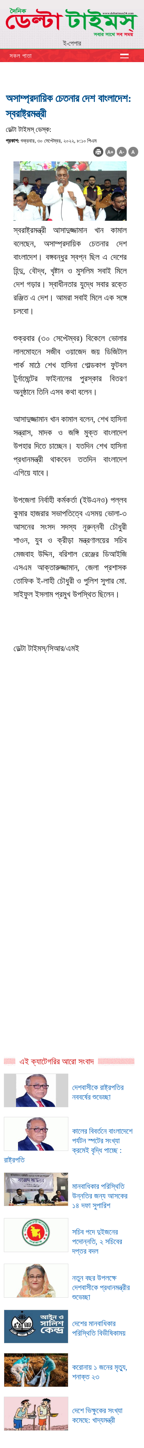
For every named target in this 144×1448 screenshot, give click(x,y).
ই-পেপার (72, 43)
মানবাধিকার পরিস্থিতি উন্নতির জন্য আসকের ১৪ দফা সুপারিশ (99, 1196)
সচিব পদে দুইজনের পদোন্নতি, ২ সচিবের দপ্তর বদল (97, 1241)
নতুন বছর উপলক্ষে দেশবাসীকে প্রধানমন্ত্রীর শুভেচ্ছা (101, 1287)
